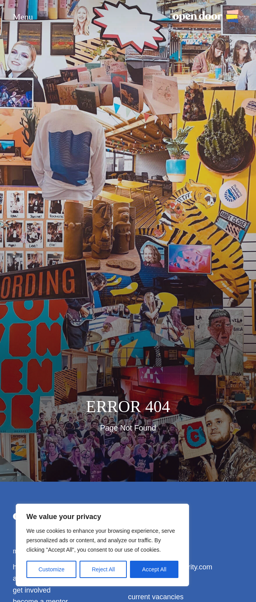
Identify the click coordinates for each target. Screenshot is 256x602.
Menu (23, 17)
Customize (52, 569)
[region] (102, 545)
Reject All (103, 569)
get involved (32, 590)
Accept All (154, 569)
